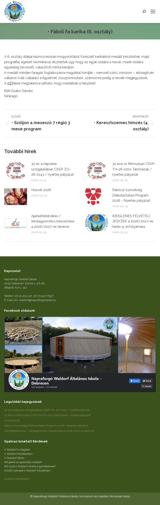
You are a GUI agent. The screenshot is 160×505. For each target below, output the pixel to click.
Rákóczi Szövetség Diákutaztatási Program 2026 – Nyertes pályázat (131, 195)
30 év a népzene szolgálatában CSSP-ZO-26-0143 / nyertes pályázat (52, 169)
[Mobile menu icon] (153, 11)
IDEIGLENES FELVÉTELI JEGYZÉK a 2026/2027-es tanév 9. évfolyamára (132, 221)
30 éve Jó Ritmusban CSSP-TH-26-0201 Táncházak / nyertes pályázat (133, 169)
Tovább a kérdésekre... (17, 478)
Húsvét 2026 (41, 190)
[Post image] (15, 170)
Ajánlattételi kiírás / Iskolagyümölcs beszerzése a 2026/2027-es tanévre (52, 221)
